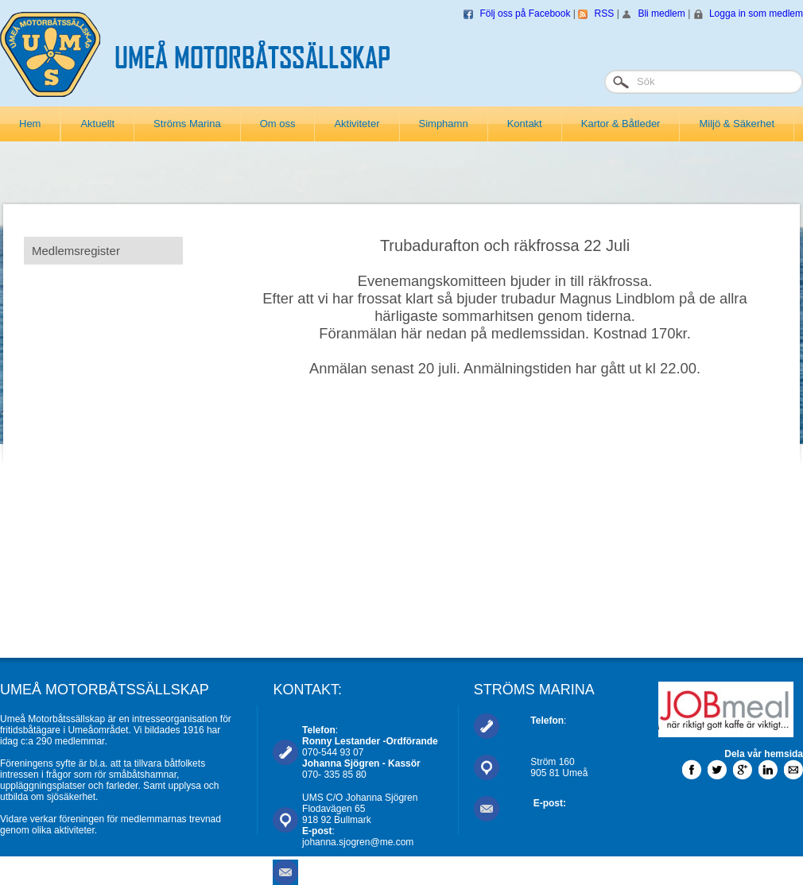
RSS (605, 13)
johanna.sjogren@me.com (357, 842)
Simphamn (443, 123)
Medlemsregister (76, 250)
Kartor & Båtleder (621, 123)
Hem (30, 123)
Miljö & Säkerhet (736, 123)
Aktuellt (97, 123)
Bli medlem (661, 13)
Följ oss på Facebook (524, 13)
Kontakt (524, 123)
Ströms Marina (187, 123)
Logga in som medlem (756, 13)
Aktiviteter (356, 123)
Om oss (278, 123)
